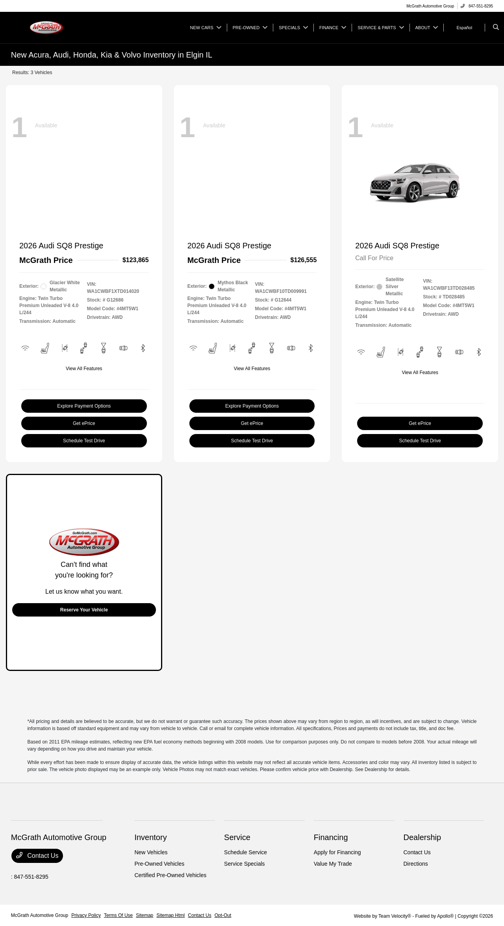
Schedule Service (245, 852)
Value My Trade (333, 864)
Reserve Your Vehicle (84, 610)
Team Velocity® (394, 916)
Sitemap (144, 915)
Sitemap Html (170, 915)
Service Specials (244, 864)
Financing (331, 837)
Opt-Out (223, 915)
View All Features (84, 368)
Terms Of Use (118, 915)
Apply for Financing (337, 852)
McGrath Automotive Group (39, 915)
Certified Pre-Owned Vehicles (170, 875)
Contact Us (37, 855)
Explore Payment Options (84, 406)
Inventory (150, 837)
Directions (416, 864)
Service (237, 837)
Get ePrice (84, 423)
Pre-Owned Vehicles (159, 864)
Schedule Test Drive (84, 440)
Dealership (422, 837)
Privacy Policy (86, 915)
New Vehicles (150, 852)
